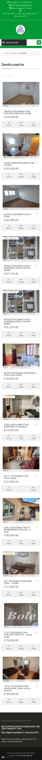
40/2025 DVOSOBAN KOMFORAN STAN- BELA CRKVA (19, 374)
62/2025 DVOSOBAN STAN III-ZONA (18, 215)
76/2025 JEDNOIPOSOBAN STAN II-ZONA (19, 164)
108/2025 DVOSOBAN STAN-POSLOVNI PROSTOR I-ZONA (17, 112)
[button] (39, 42)
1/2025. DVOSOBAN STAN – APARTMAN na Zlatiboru (17, 426)
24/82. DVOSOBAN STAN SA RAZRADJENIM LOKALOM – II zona (17, 530)
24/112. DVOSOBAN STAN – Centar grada (17, 477)
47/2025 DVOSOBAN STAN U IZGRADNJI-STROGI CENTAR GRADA (17, 321)
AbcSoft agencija (26, 755)
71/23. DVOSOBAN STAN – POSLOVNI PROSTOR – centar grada (18, 635)
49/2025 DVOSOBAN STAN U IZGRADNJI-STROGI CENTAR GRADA (17, 268)
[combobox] (7, 75)
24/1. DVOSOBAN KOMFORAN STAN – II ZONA (18, 582)
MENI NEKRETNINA (10, 42)
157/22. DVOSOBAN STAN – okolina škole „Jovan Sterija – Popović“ (17, 688)
